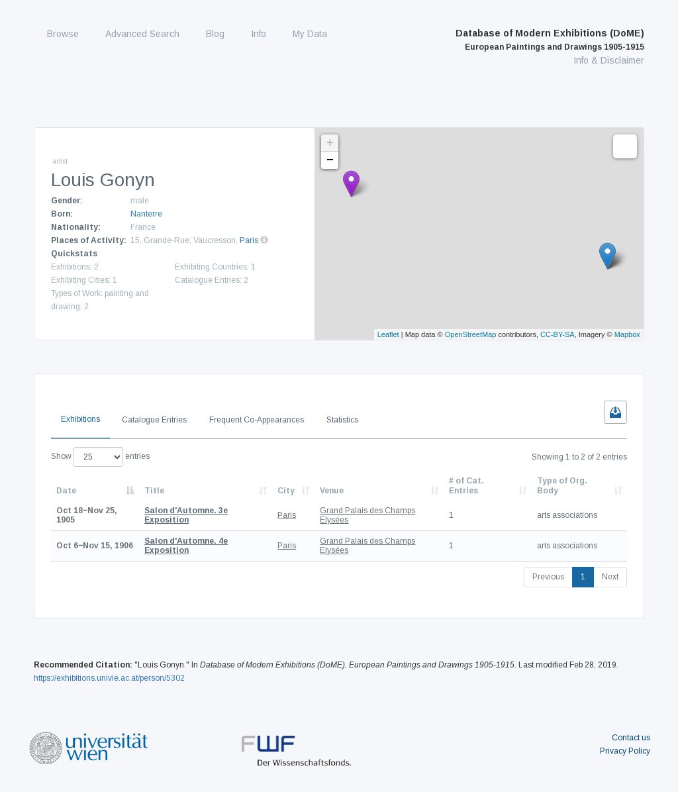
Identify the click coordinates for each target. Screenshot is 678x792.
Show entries (100, 457)
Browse (63, 33)
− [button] (330, 160)
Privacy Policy (625, 751)
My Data (310, 33)
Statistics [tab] (342, 419)
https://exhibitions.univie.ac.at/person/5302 (109, 678)
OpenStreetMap (471, 334)
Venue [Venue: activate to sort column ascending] (332, 490)
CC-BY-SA (557, 334)
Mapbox (627, 334)
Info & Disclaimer (608, 60)
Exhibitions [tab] (80, 419)
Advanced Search (142, 33)
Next (610, 576)
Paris (249, 240)
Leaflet (388, 334)
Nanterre (146, 214)
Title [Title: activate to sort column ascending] (154, 490)
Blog (215, 33)
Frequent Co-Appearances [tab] (256, 419)
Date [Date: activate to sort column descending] (66, 490)
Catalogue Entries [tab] (154, 419)
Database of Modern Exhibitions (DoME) (550, 40)
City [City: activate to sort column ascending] (286, 490)
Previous (548, 576)
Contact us (631, 737)
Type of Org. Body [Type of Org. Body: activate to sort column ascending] (562, 485)
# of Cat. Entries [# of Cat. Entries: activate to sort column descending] (466, 485)
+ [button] (330, 143)
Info (258, 33)
